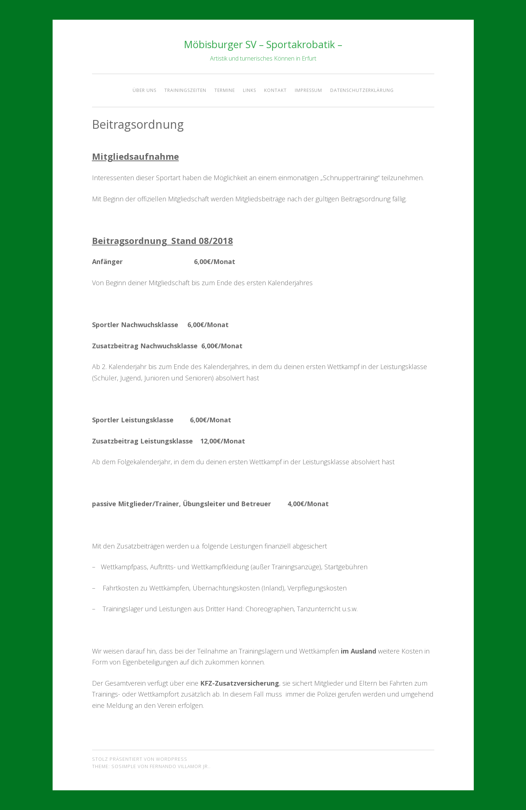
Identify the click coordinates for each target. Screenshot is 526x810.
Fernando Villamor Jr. (179, 766)
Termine (224, 90)
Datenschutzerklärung (362, 90)
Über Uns (144, 90)
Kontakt (275, 90)
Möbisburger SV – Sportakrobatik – (263, 44)
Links (249, 90)
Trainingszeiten (185, 90)
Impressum (308, 90)
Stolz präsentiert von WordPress (139, 759)
